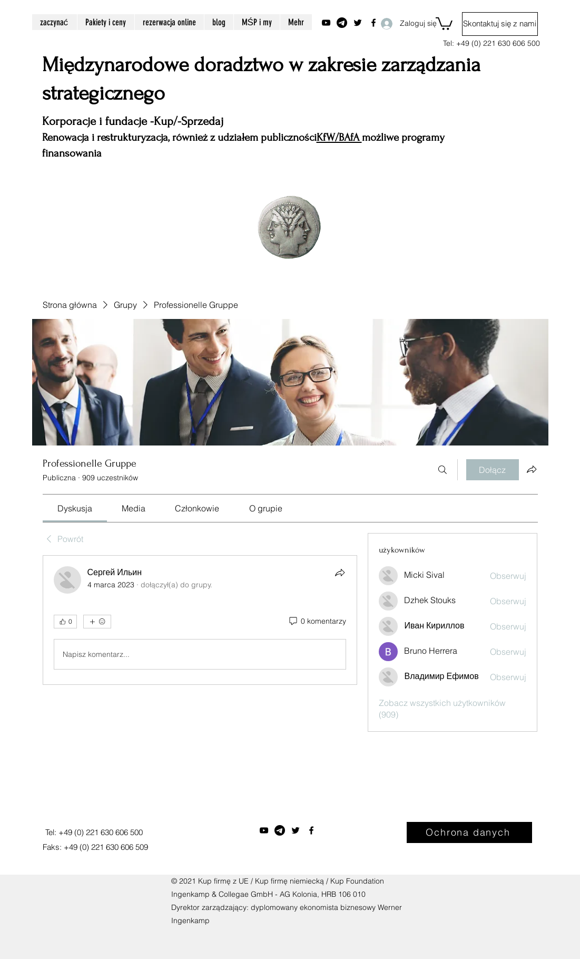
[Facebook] (311, 830)
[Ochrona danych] (469, 832)
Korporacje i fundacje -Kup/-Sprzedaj (132, 121)
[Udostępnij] (339, 572)
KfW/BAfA (339, 137)
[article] (200, 620)
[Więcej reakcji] (97, 621)
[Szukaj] (442, 469)
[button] (444, 23)
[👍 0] (65, 621)
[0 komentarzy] (317, 621)
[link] (74, 508)
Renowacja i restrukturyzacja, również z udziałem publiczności (179, 137)
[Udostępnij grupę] (531, 469)
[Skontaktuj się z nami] (500, 24)
